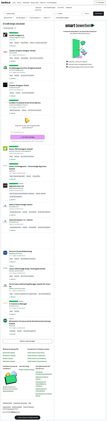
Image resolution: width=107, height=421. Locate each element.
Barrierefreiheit (17, 407)
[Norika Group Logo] (11, 412)
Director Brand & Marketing (20, 251)
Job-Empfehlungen (49, 7)
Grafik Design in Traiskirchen (36, 355)
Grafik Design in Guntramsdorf (37, 361)
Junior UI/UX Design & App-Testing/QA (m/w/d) (27, 269)
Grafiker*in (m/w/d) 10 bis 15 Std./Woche (25, 103)
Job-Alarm (60, 7)
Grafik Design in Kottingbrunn (36, 358)
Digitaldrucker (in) (16, 186)
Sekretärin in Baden (9, 361)
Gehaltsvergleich (8, 391)
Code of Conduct (28, 407)
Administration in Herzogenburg (41, 390)
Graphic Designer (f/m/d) (19, 85)
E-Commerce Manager (18, 304)
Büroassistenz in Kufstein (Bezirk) (44, 395)
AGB (29, 403)
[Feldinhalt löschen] (53, 14)
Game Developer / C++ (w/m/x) (21, 220)
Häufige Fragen (7, 403)
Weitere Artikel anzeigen (26, 369)
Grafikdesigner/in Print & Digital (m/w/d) (25, 68)
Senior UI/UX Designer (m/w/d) (21, 149)
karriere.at (40, 369)
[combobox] (29, 14)
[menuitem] (10, 18)
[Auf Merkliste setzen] (12, 46)
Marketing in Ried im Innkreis (42, 378)
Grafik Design (10, 23)
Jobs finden (98, 13)
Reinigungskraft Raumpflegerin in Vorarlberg (41, 384)
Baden (22, 23)
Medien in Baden (8, 358)
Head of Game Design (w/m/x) (20, 205)
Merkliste (69, 7)
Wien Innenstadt (15, 110)
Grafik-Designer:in (16, 35)
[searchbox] (27, 132)
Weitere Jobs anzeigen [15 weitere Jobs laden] (27, 341)
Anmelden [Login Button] (100, 3)
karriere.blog (24, 366)
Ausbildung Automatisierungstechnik (44, 373)
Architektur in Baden (9, 355)
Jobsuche (38, 7)
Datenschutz (7, 407)
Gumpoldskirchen (15, 212)
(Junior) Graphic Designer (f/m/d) (22, 51)
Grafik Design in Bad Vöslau (35, 352)
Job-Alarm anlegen (27, 137)
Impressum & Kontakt (20, 403)
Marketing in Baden (9, 352)
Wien (11, 43)
